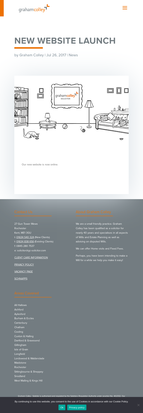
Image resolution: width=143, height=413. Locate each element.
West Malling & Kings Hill (28, 380)
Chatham (19, 327)
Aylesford (19, 314)
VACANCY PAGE (23, 271)
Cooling (18, 331)
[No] (138, 405)
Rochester (20, 367)
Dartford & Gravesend (27, 340)
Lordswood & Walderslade (29, 358)
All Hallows (20, 305)
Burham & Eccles (24, 318)
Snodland (19, 376)
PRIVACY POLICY (24, 264)
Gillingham (20, 345)
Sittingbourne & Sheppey (28, 371)
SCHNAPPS (20, 278)
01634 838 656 (25, 241)
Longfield (19, 354)
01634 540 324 (25, 237)
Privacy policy (77, 407)
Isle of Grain (21, 349)
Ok (61, 407)
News (73, 55)
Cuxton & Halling (24, 336)
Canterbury (20, 322)
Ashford (18, 309)
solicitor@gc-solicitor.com (31, 250)
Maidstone (20, 362)
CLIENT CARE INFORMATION (31, 257)
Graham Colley (31, 55)
